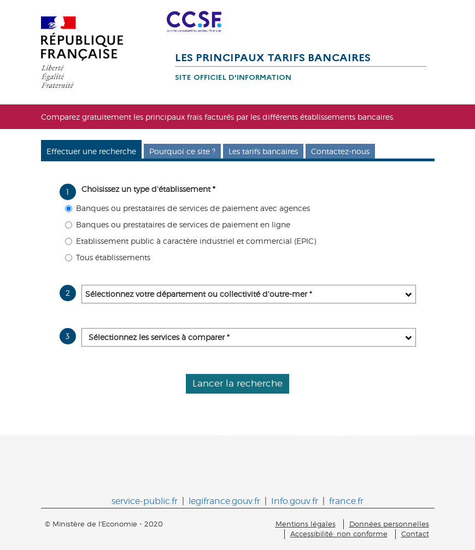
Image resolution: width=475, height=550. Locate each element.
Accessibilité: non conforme (339, 534)
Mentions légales (305, 524)
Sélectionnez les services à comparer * (159, 337)
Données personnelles (389, 524)
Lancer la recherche (237, 383)
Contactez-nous (340, 151)
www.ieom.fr (320, 432)
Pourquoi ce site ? (182, 151)
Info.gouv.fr (294, 501)
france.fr (346, 501)
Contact (415, 534)
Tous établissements (107, 257)
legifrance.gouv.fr (224, 501)
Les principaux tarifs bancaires (273, 57)
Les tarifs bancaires (263, 151)
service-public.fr (145, 501)
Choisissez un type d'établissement (148, 189)
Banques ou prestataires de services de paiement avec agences (187, 208)
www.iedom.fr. (384, 432)
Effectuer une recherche (91, 151)
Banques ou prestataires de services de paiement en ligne (177, 224)
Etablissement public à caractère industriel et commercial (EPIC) (190, 240)
